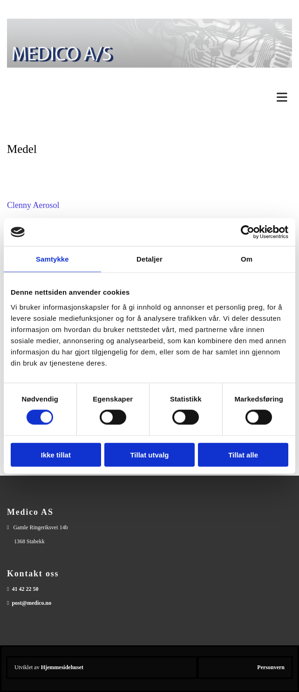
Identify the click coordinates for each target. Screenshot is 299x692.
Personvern (271, 667)
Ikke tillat (56, 454)
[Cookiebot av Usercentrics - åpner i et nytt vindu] (247, 232)
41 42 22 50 (25, 589)
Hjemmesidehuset (62, 667)
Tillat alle (243, 454)
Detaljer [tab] (149, 259)
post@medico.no (31, 603)
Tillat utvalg (149, 454)
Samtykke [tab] (52, 259)
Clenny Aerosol (33, 205)
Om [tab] (246, 259)
